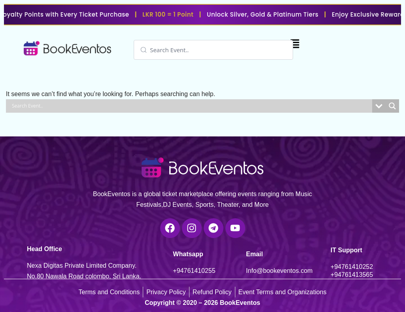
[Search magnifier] (392, 106)
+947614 (185, 270)
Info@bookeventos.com (279, 270)
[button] (295, 44)
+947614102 (348, 266)
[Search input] (220, 50)
